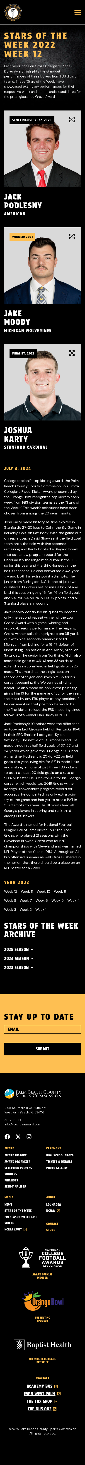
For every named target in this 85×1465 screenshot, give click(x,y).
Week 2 (26, 909)
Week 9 (60, 891)
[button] (77, 12)
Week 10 (43, 891)
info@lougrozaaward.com (23, 1124)
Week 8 (10, 900)
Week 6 (42, 900)
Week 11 (27, 891)
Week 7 (26, 900)
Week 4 (73, 900)
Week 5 (57, 900)
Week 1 (40, 909)
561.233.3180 (13, 1120)
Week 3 (10, 909)
